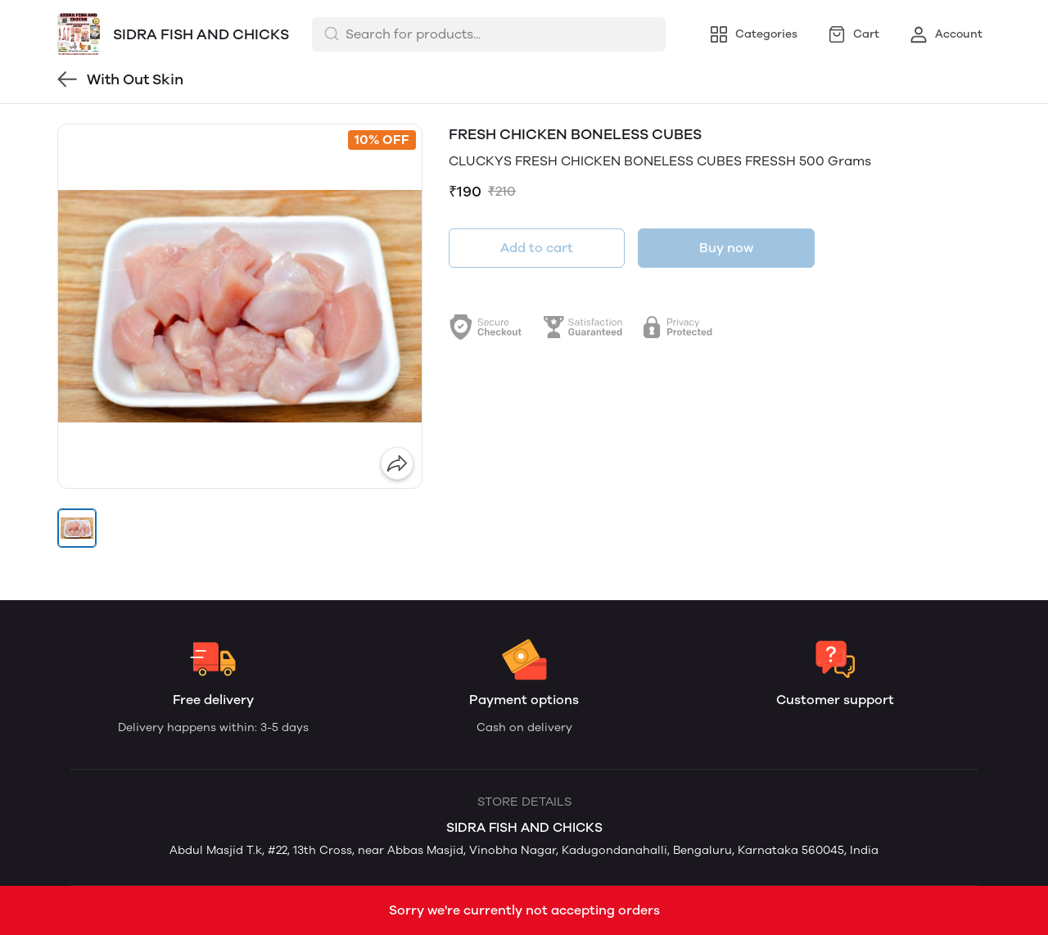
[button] (77, 528)
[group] (240, 306)
